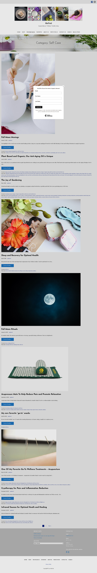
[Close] (63, 86)
